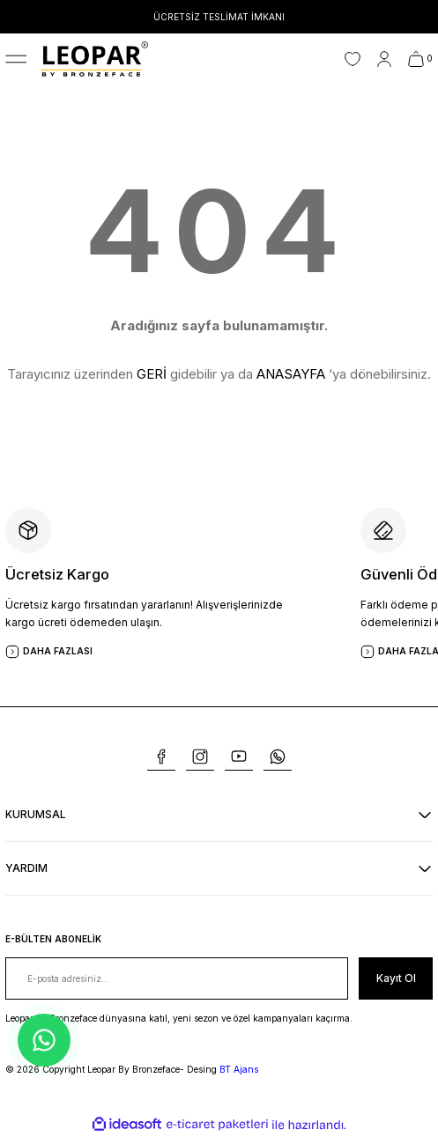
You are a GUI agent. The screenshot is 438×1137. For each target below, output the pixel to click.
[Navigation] (15, 59)
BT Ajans (238, 1069)
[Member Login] (384, 59)
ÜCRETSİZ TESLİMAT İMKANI (219, 16)
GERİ (152, 373)
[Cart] (420, 59)
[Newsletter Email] (176, 978)
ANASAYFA (290, 373)
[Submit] (396, 978)
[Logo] (94, 59)
